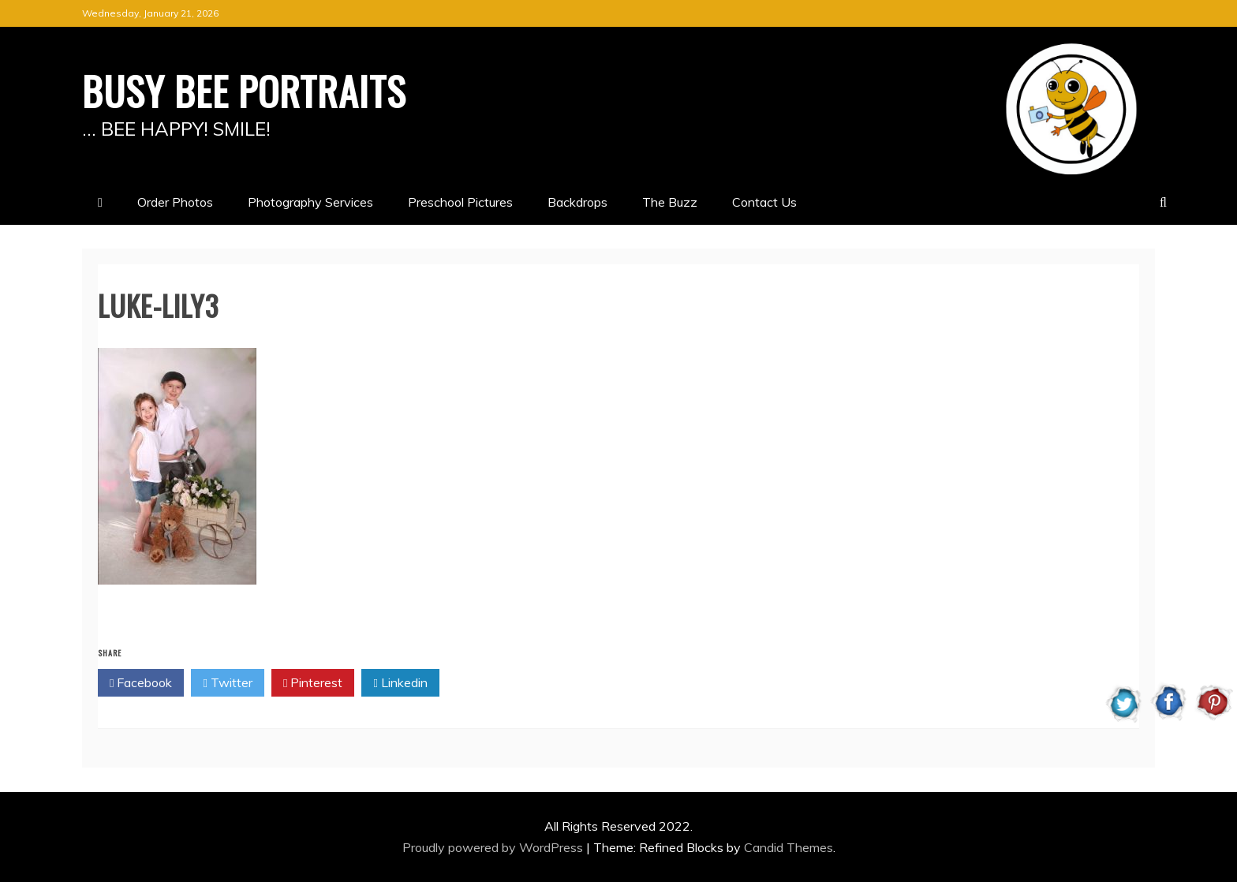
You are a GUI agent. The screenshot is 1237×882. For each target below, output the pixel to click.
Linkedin (400, 683)
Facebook (141, 683)
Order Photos (175, 202)
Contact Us (764, 202)
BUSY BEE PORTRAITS (244, 90)
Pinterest (312, 683)
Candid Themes (788, 847)
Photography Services (310, 202)
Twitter (227, 683)
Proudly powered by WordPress (494, 847)
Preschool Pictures (460, 202)
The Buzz (669, 202)
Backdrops (577, 202)
